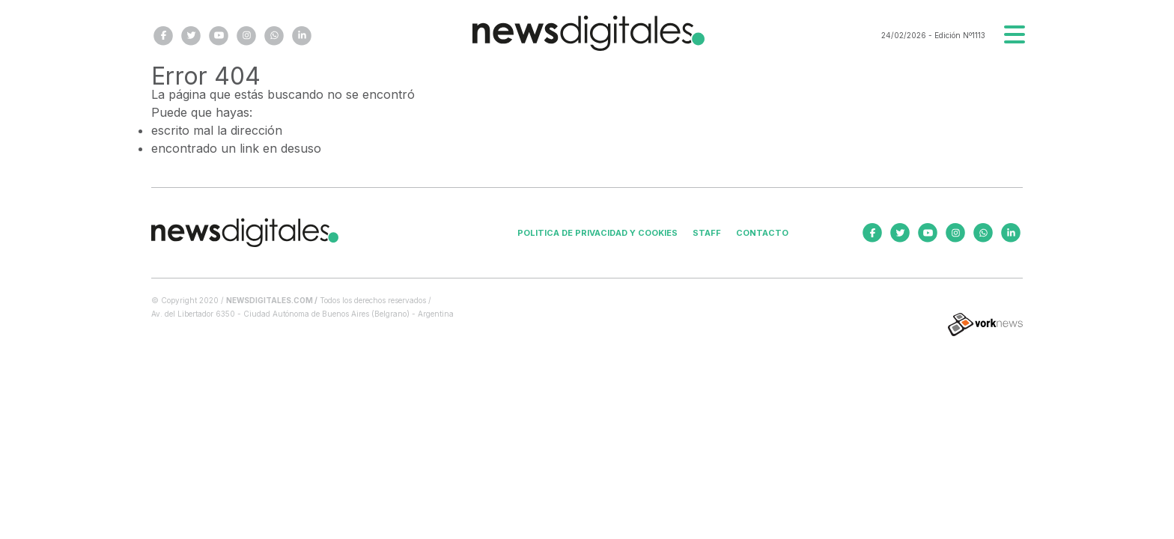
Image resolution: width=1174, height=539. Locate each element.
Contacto (762, 233)
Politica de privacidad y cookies (597, 233)
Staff (707, 233)
